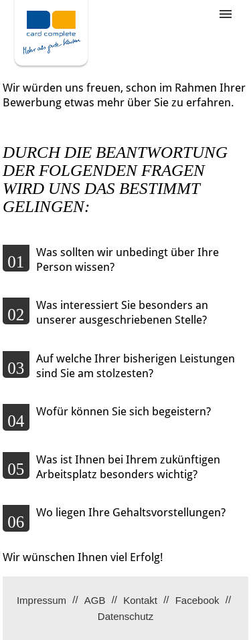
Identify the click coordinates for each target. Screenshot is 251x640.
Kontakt (140, 600)
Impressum (41, 600)
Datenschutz (125, 616)
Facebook (197, 600)
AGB (95, 600)
